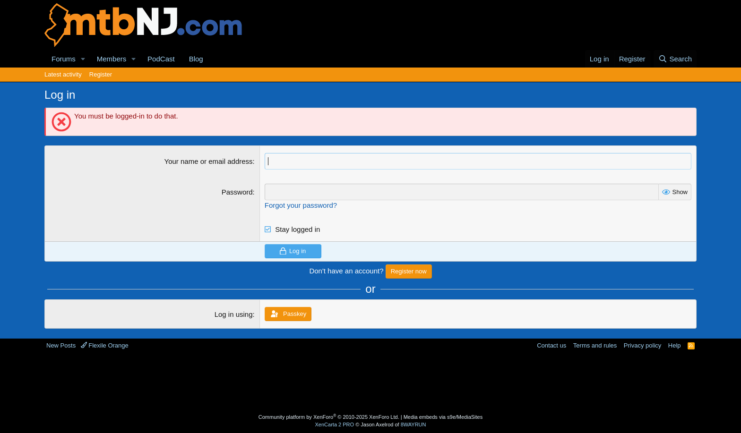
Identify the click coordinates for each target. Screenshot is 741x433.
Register (100, 74)
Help (674, 345)
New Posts (61, 345)
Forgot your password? (301, 205)
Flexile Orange (105, 345)
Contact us (551, 345)
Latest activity (63, 74)
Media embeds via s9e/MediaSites (443, 417)
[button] (83, 59)
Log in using (234, 314)
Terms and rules (595, 345)
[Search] (675, 59)
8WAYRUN (413, 424)
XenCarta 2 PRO (334, 424)
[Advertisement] (333, 380)
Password (237, 192)
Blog (196, 59)
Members (112, 59)
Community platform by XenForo (328, 417)
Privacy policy (642, 345)
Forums (64, 59)
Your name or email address (208, 161)
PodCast (161, 59)
